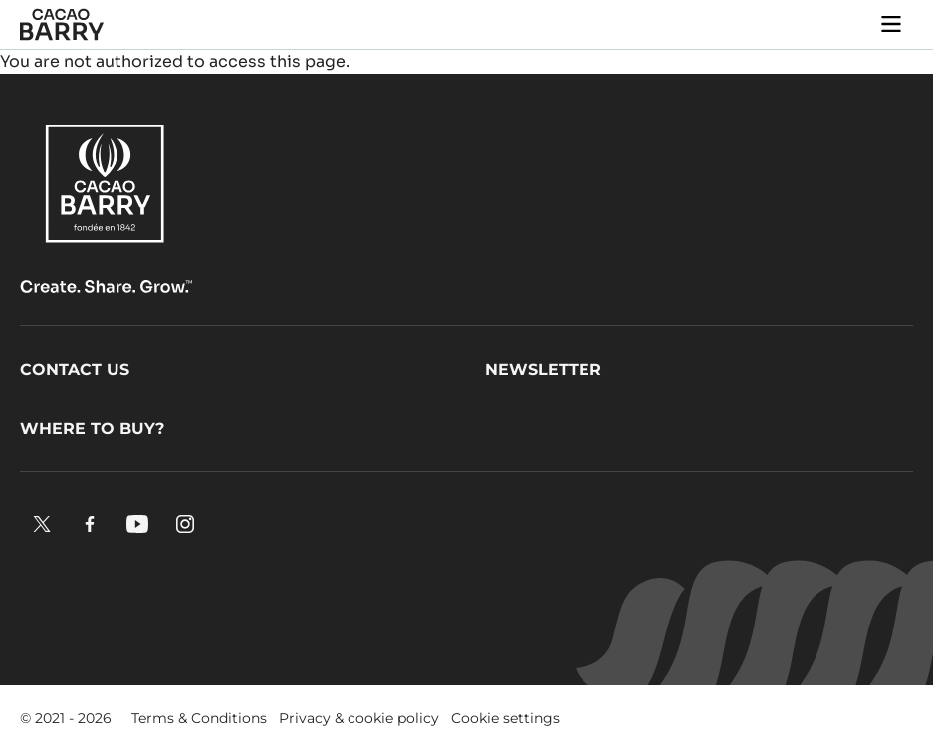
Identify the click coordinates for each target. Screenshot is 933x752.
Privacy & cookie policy (359, 718)
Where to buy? (92, 428)
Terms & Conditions (199, 718)
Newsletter (543, 369)
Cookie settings (505, 718)
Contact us (74, 369)
